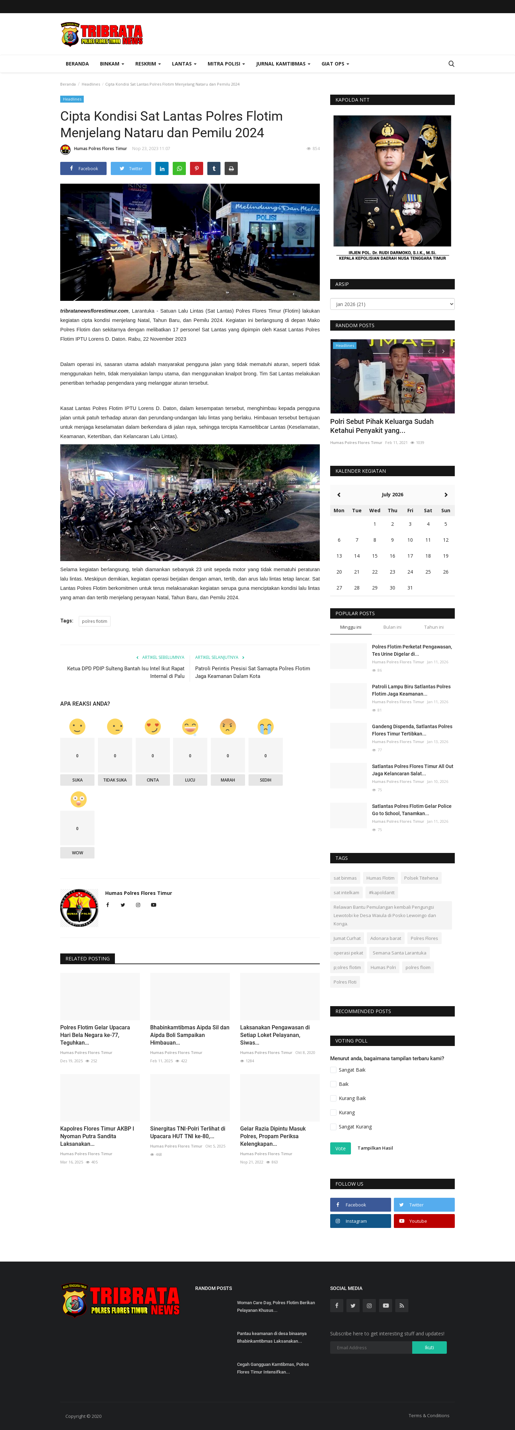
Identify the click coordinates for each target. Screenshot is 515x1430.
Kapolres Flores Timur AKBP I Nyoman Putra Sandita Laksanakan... (97, 1136)
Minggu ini (350, 627)
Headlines (91, 84)
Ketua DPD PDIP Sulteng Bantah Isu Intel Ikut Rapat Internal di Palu (125, 672)
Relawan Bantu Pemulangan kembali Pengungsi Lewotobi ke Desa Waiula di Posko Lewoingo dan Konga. (385, 915)
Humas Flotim (381, 878)
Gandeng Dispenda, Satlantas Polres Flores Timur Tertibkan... (412, 730)
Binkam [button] (112, 63)
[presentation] (429, 351)
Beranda (77, 63)
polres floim (418, 967)
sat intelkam (346, 892)
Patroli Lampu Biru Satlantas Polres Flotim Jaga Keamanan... (411, 690)
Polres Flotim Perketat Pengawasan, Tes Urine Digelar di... (412, 650)
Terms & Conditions (429, 1415)
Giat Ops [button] (335, 63)
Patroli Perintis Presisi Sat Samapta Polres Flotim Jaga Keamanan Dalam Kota (252, 672)
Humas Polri (383, 967)
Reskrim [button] (148, 63)
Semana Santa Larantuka (399, 953)
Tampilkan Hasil (375, 1148)
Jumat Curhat (347, 938)
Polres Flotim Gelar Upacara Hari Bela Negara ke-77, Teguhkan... (95, 1035)
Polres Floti (345, 982)
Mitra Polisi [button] (226, 63)
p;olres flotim (347, 967)
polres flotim (94, 621)
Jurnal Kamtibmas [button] (283, 63)
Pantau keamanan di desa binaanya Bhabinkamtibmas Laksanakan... (272, 1337)
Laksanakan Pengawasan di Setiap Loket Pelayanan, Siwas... (275, 1035)
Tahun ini (434, 627)
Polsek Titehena (421, 878)
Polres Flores (424, 938)
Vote (340, 1148)
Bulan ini (392, 627)
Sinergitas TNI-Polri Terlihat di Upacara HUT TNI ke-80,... (187, 1132)
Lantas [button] (184, 63)
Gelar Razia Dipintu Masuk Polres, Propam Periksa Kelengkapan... (273, 1136)
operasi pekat (348, 953)
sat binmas (345, 878)
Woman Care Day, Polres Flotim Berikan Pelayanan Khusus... (276, 1306)
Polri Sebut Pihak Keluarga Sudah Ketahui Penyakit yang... (382, 426)
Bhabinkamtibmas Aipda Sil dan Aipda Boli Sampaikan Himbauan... (189, 1035)
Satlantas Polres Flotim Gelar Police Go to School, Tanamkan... (412, 809)
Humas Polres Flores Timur (93, 150)
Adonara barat (385, 938)
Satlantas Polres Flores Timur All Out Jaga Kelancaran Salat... (412, 770)
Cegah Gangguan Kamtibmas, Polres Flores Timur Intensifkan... (273, 1368)
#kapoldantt (382, 892)
